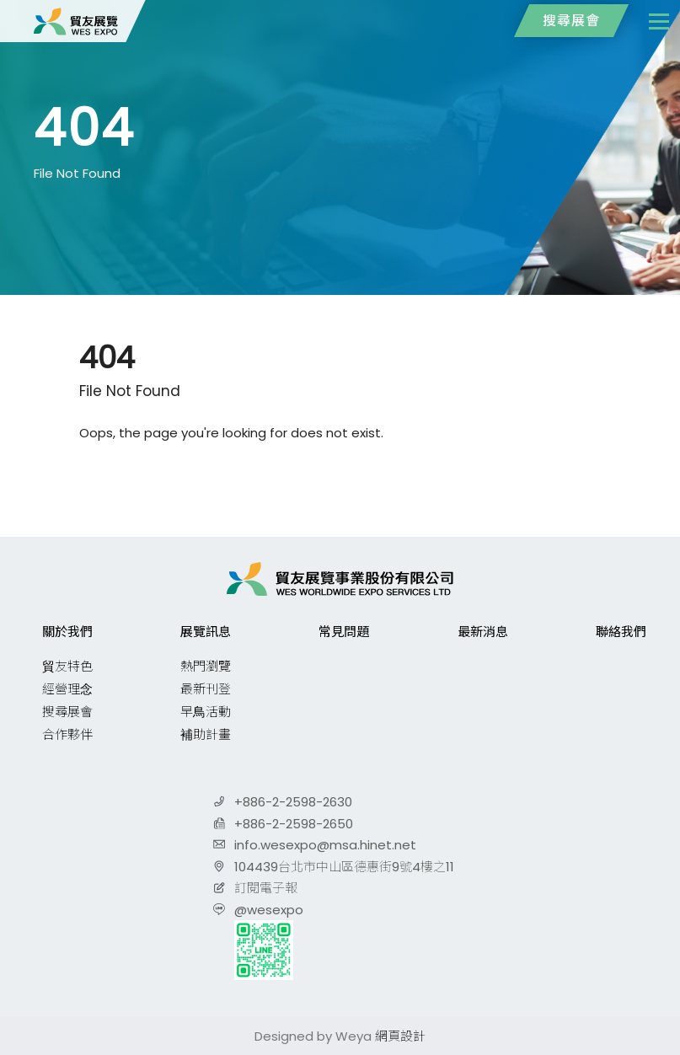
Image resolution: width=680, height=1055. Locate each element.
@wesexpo (268, 909)
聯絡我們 (621, 631)
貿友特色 (67, 666)
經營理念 (67, 689)
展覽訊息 (205, 631)
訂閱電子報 (265, 888)
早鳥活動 (205, 711)
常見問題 (344, 631)
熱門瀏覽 (205, 666)
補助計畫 (205, 734)
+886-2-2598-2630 (293, 802)
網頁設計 (400, 1036)
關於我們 (67, 631)
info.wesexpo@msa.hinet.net (325, 845)
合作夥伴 (67, 734)
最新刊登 (205, 689)
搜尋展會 (571, 20)
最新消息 (483, 631)
